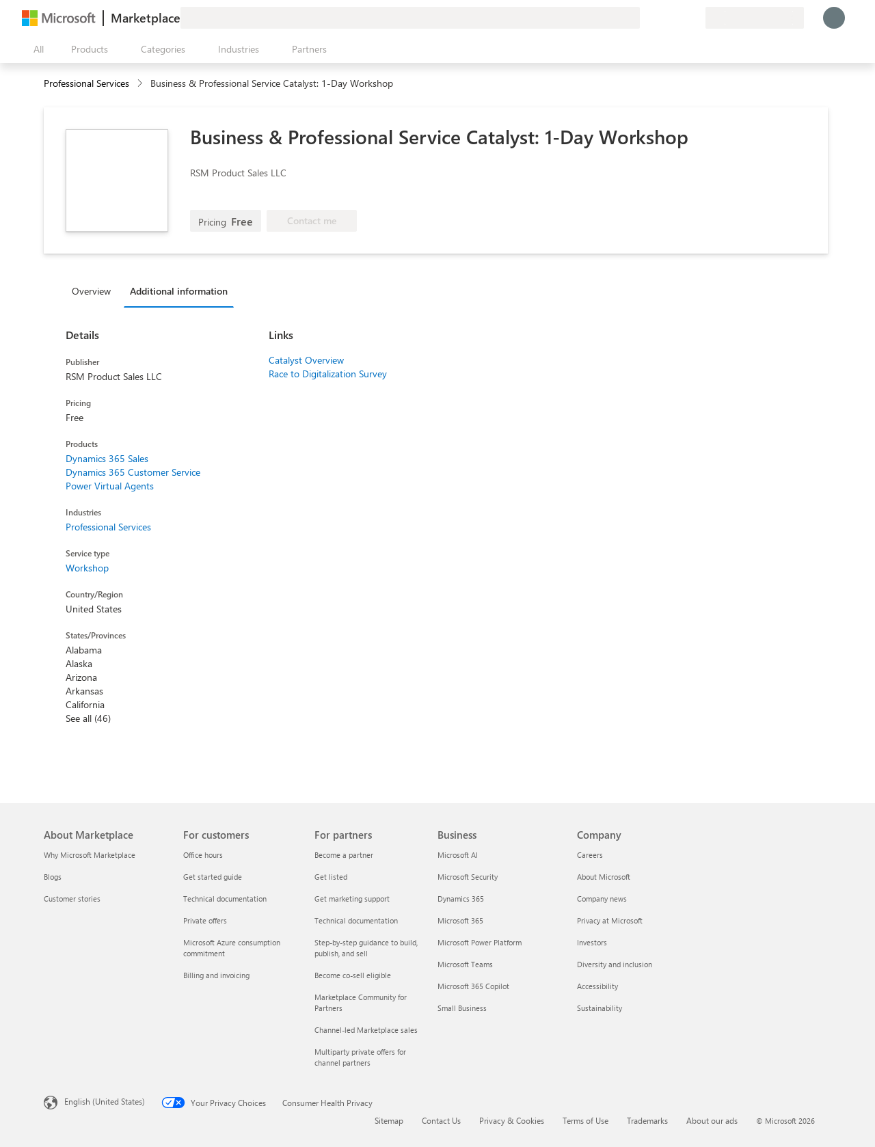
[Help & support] (661, 18)
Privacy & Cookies (511, 1120)
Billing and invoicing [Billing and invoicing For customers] (216, 975)
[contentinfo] (141, 84)
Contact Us (441, 1120)
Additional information (179, 290)
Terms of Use (585, 1120)
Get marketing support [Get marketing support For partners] (352, 898)
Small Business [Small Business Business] (462, 1008)
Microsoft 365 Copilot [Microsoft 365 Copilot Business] (473, 986)
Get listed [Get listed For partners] (330, 877)
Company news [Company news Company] (602, 898)
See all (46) (88, 718)
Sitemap (389, 1120)
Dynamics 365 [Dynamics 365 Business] (461, 898)
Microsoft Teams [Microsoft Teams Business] (465, 964)
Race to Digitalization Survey (328, 373)
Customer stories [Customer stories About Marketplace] (72, 898)
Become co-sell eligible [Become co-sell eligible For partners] (352, 975)
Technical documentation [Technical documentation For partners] (356, 920)
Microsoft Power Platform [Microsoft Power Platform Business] (480, 942)
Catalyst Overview (306, 359)
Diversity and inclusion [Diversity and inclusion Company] (614, 964)
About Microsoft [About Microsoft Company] (603, 877)
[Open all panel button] (35, 49)
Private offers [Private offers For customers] (205, 920)
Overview (91, 290)
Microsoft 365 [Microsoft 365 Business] (460, 920)
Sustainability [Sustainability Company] (599, 1008)
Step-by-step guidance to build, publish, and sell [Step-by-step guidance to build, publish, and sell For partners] (366, 947)
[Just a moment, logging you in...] (834, 18)
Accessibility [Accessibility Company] (597, 986)
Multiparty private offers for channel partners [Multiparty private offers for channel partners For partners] (360, 1057)
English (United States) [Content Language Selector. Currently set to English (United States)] (104, 1101)
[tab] (95, 290)
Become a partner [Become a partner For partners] (343, 855)
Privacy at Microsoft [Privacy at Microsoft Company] (610, 920)
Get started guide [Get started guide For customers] (212, 877)
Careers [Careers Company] (590, 855)
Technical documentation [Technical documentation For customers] (225, 898)
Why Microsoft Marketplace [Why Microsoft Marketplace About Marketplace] (89, 855)
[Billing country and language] (754, 18)
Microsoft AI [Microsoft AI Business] (458, 855)
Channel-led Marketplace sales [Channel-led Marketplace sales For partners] (366, 1030)
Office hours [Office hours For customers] (203, 855)
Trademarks (647, 1120)
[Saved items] (678, 18)
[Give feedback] (645, 18)
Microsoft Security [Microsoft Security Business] (468, 877)
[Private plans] (694, 18)
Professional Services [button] (86, 83)
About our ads (712, 1120)
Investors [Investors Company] (592, 942)
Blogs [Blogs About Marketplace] (53, 877)
